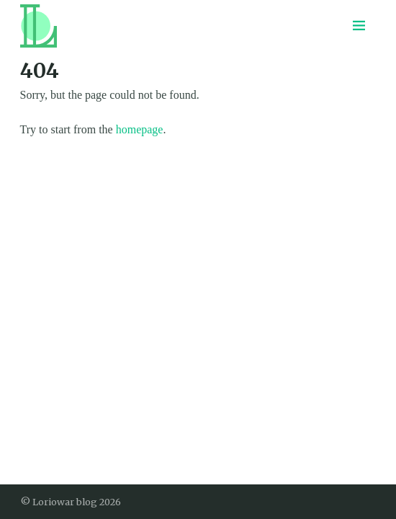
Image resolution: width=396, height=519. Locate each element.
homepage (139, 129)
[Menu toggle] (359, 26)
